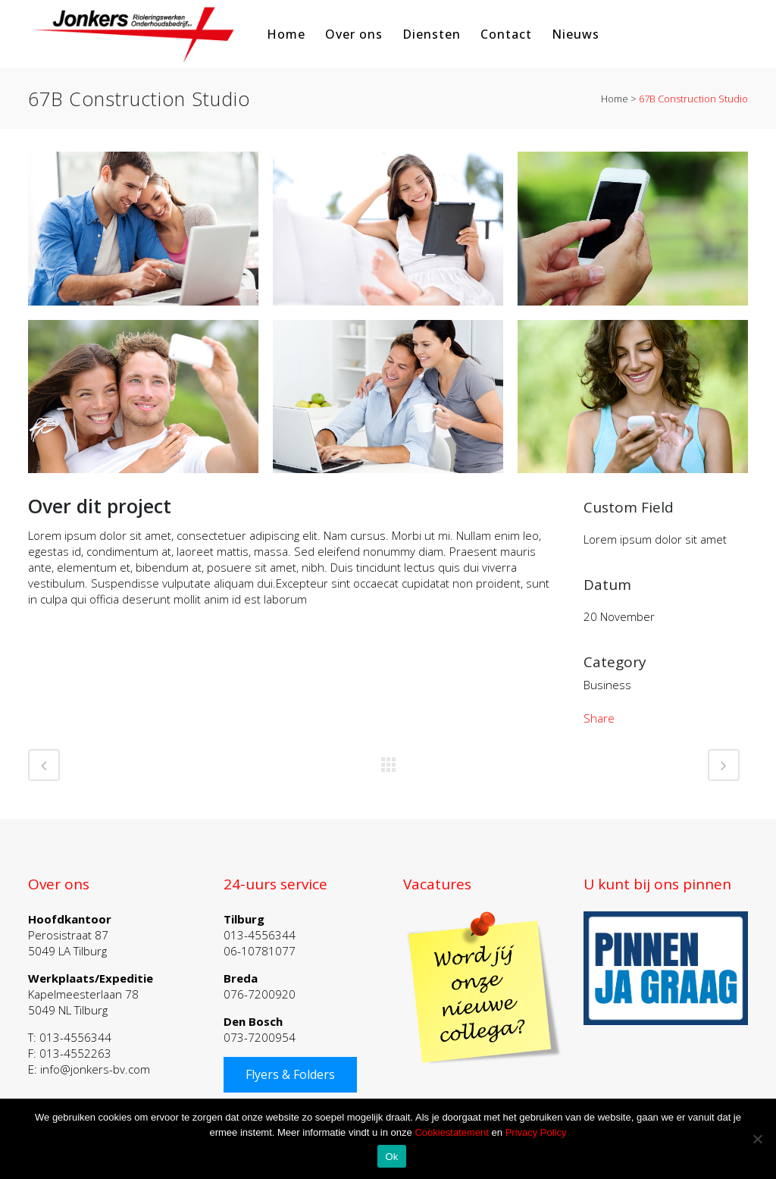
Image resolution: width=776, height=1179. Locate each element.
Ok (391, 1156)
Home (614, 98)
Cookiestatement (452, 1132)
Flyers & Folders (290, 1074)
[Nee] (757, 1138)
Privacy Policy (536, 1132)
